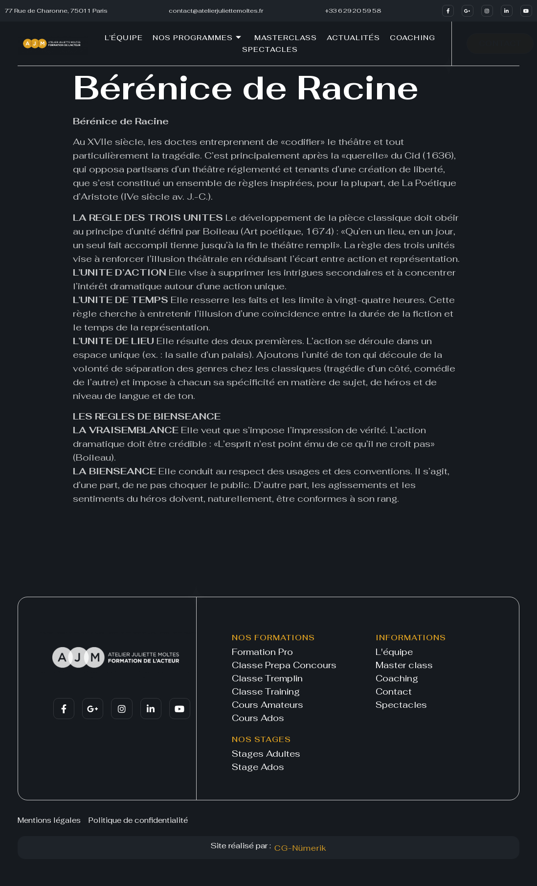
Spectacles (270, 49)
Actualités (353, 37)
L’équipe (124, 37)
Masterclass (285, 37)
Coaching (412, 37)
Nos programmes (197, 37)
